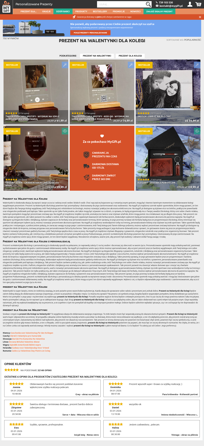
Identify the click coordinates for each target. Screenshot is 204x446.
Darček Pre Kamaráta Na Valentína (28, 339)
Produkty (81, 11)
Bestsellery (100, 11)
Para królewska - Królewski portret (180, 394)
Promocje (119, 11)
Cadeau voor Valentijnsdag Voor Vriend (30, 348)
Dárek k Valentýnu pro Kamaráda (25, 336)
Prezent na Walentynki (97, 56)
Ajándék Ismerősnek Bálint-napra (25, 345)
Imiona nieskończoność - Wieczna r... (179, 414)
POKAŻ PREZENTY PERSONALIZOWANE (90, 33)
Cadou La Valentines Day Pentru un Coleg (31, 351)
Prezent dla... (29, 11)
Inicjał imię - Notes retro (86, 435)
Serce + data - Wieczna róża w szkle (80, 414)
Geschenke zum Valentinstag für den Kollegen (32, 333)
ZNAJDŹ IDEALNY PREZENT (159, 11)
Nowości (135, 11)
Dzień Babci (63, 11)
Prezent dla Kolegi (130, 56)
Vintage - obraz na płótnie (184, 435)
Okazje (46, 11)
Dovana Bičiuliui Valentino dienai (24, 342)
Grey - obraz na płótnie (87, 394)
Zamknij (200, 17)
